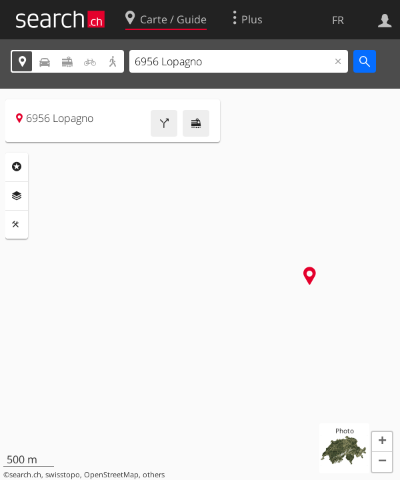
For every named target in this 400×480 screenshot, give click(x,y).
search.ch (25, 474)
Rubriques (16, 167)
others (154, 474)
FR (338, 20)
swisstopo (62, 474)
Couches (16, 196)
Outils (16, 225)
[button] (382, 442)
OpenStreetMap (111, 474)
